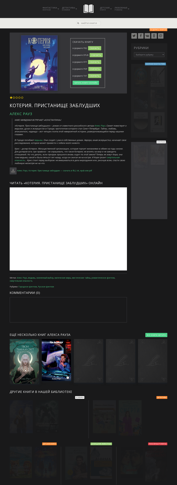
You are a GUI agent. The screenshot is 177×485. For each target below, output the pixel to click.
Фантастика (50, 8)
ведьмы (38, 140)
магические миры (63, 277)
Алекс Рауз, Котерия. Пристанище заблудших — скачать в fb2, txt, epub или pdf (54, 170)
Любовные (121, 8)
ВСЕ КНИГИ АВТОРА (156, 335)
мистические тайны (81, 277)
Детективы (68, 8)
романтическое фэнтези (103, 277)
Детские (105, 8)
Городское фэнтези (27, 286)
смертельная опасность (21, 280)
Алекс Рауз (21, 113)
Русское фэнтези (46, 286)
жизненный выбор (45, 277)
